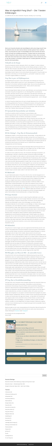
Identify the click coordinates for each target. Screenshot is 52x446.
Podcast (7, 429)
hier (24, 188)
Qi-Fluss (7, 431)
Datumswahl (7, 400)
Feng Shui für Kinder (9, 407)
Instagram (24, 310)
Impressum (31, 444)
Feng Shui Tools (8, 411)
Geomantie (7, 418)
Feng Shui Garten (9, 409)
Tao (34, 15)
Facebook (17, 310)
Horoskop (31, 15)
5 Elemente (21, 15)
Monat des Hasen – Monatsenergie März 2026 (15, 384)
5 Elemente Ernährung (10, 394)
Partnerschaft (8, 426)
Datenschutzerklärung (22, 444)
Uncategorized (8, 435)
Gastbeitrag (7, 416)
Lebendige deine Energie (10, 422)
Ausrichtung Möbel (9, 398)
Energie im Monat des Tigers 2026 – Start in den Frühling (17, 386)
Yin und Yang (38, 15)
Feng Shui (26, 15)
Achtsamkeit (7, 396)
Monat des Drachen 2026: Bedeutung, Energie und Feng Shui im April (20, 381)
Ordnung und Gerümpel (10, 424)
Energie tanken (8, 402)
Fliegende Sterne (8, 413)
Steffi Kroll (9, 15)
